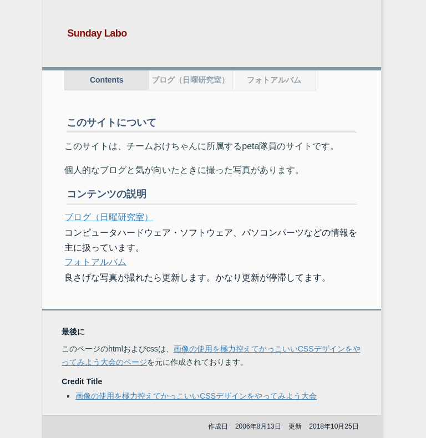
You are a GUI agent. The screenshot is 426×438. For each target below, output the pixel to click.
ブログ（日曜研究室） (190, 79)
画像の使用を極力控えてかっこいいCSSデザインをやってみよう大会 (196, 395)
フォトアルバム (274, 79)
